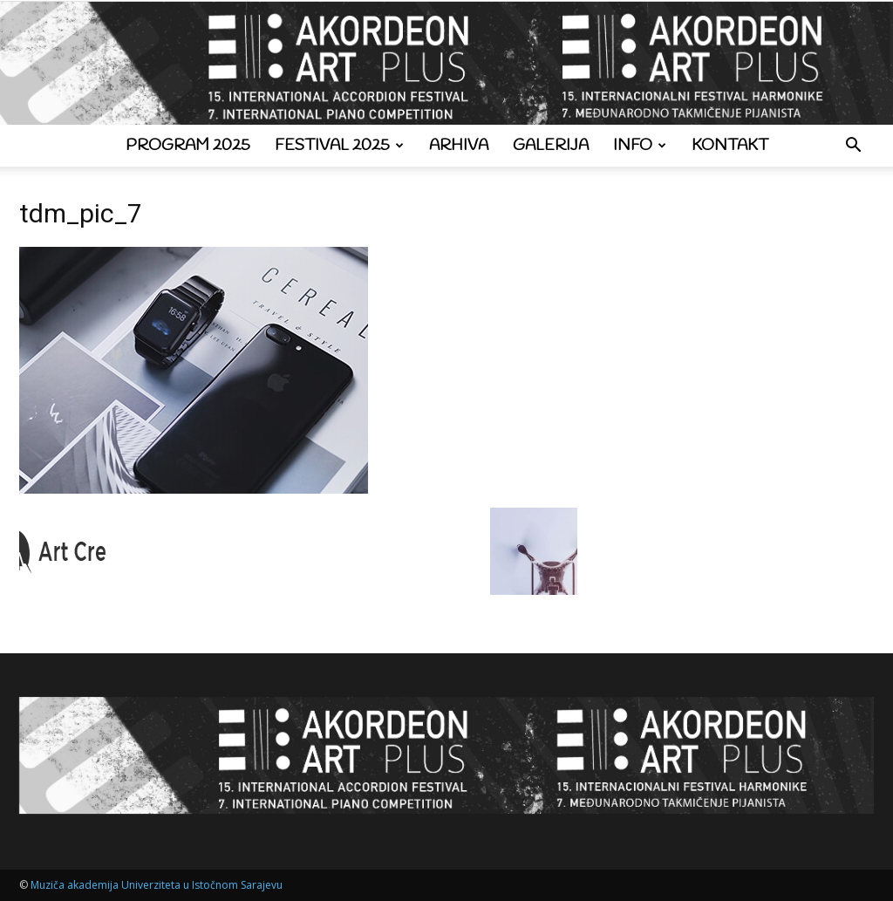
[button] (853, 147)
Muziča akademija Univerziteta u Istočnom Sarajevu (157, 884)
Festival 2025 (339, 145)
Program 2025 (188, 145)
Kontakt (730, 145)
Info (639, 145)
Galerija (551, 145)
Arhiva (458, 145)
